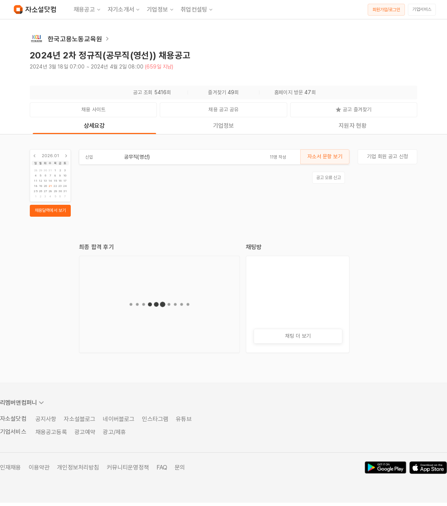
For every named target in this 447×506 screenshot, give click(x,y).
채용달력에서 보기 (50, 210)
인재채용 (10, 467)
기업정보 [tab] (223, 125)
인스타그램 (155, 419)
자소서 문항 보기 (324, 156)
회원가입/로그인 (386, 9)
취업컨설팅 (197, 10)
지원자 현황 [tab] (353, 125)
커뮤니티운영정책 (128, 467)
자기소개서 (124, 10)
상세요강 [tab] (94, 125)
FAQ (161, 467)
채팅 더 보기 (298, 336)
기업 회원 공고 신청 (387, 156)
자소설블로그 (79, 419)
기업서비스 (421, 9)
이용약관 (39, 467)
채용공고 (88, 10)
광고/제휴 (114, 432)
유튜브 (183, 419)
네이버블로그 (118, 419)
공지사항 (46, 419)
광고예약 (85, 432)
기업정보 (161, 10)
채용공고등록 (51, 432)
